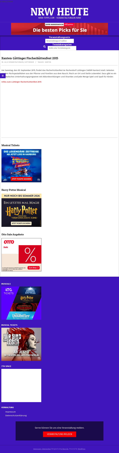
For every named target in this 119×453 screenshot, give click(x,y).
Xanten (48, 62)
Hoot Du (65, 449)
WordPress (81, 449)
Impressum (10, 412)
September (29, 62)
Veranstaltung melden (59, 434)
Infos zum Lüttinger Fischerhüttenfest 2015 (21, 82)
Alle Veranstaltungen (14, 62)
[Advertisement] (59, 110)
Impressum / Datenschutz (42, 449)
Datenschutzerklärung (16, 415)
